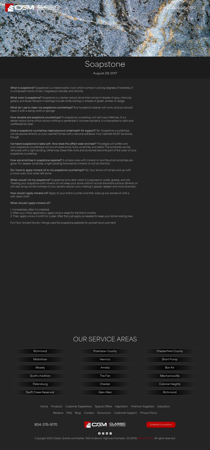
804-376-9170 (184, 8)
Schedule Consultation (161, 425)
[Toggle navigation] (202, 8)
